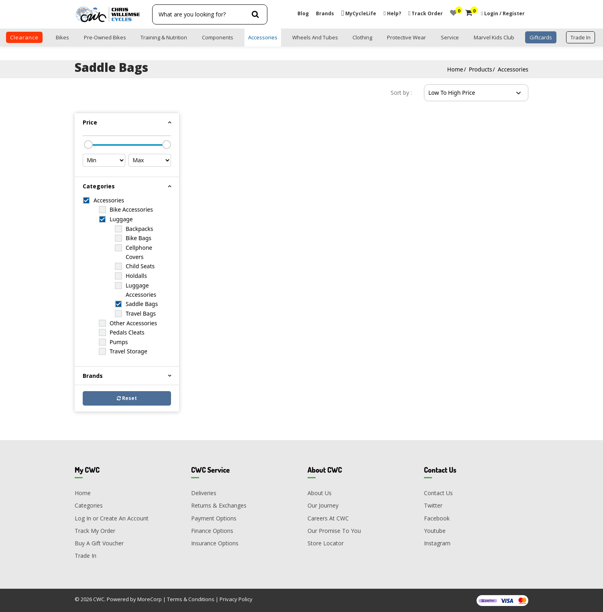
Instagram (437, 543)
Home (455, 69)
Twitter (433, 505)
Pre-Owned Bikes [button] (105, 37)
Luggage (121, 219)
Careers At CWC (328, 518)
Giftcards (541, 37)
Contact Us (438, 493)
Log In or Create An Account (112, 518)
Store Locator (326, 543)
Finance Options (212, 530)
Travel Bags (141, 313)
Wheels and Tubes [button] (315, 37)
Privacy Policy (236, 599)
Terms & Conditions (190, 599)
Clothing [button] (362, 37)
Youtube (435, 530)
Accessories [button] (262, 37)
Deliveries (203, 493)
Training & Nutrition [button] (164, 37)
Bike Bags (138, 238)
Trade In (85, 555)
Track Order (425, 13)
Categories (89, 505)
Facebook (437, 518)
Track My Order (95, 530)
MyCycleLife (358, 13)
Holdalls (136, 275)
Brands (325, 13)
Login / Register (504, 13)
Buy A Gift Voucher (99, 543)
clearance (24, 37)
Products (480, 69)
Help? (392, 13)
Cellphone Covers (139, 252)
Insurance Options (214, 543)
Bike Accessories (131, 209)
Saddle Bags (142, 304)
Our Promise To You (334, 530)
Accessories (513, 69)
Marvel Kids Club (494, 37)
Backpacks (139, 229)
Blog (303, 13)
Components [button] (217, 37)
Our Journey (323, 505)
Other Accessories (133, 323)
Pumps (119, 342)
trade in (580, 37)
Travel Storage (128, 351)
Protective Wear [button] (406, 37)
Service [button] (450, 37)
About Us (320, 493)
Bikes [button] (62, 37)
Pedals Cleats (127, 332)
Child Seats (140, 266)
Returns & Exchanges (218, 505)
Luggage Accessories (141, 290)
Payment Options (213, 518)
